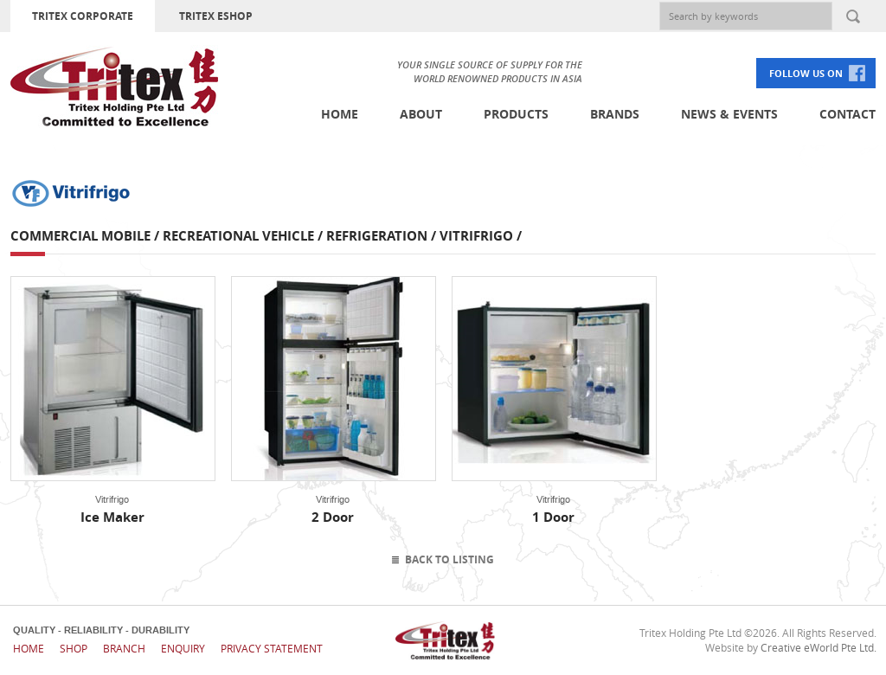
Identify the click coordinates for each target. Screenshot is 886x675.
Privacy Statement (272, 648)
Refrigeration (376, 236)
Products (516, 114)
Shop (73, 648)
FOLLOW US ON (806, 73)
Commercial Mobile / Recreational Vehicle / (168, 236)
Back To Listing (449, 559)
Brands (614, 114)
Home (339, 114)
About (421, 114)
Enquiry (183, 648)
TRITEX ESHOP (216, 16)
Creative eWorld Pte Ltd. (818, 647)
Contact (847, 114)
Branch (124, 648)
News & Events (729, 114)
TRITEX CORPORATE (82, 16)
